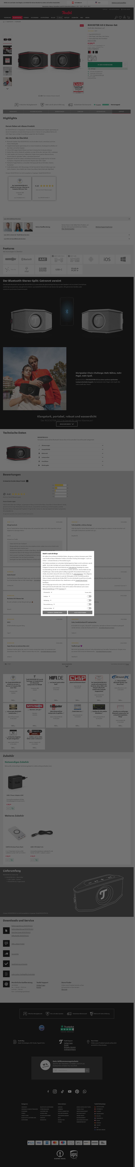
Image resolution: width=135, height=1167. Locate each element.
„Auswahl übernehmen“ (81, 580)
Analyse (46, 596)
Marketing (46, 600)
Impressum (63, 589)
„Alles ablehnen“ (73, 567)
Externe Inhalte (48, 608)
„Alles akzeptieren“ (79, 574)
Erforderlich (47, 592)
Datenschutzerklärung (49, 589)
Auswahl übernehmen (55, 612)
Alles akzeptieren (80, 612)
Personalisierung (48, 604)
